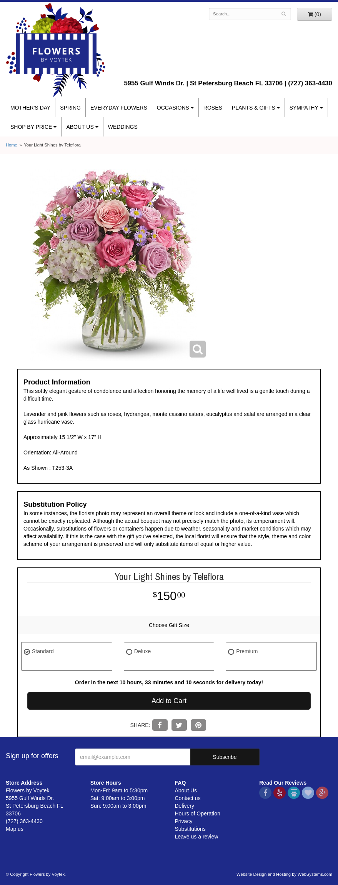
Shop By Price (31, 127)
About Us (79, 127)
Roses (212, 108)
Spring (70, 108)
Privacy (184, 821)
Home (11, 145)
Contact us (188, 798)
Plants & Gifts (253, 108)
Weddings (123, 127)
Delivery (185, 806)
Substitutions (190, 829)
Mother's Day (30, 108)
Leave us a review (196, 836)
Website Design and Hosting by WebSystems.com (284, 874)
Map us (14, 829)
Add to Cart (169, 701)
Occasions (173, 108)
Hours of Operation (197, 813)
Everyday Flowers (118, 108)
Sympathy (304, 108)
